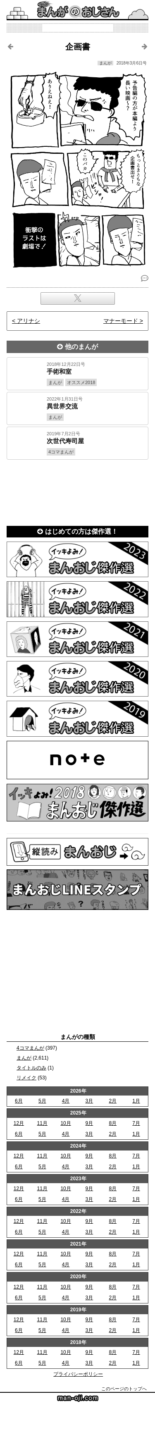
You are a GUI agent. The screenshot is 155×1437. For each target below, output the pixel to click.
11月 (42, 1123)
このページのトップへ (124, 1388)
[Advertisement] (77, 490)
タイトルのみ (31, 1068)
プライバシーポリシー (78, 1374)
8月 (113, 1123)
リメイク (26, 1078)
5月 (42, 1101)
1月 (136, 1101)
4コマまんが (30, 1048)
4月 (66, 1101)
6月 (19, 1101)
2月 (113, 1101)
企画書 (77, 46)
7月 (136, 1123)
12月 (19, 1123)
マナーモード (120, 320)
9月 (89, 1123)
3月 (89, 1101)
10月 (65, 1123)
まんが (24, 1058)
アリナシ (28, 320)
